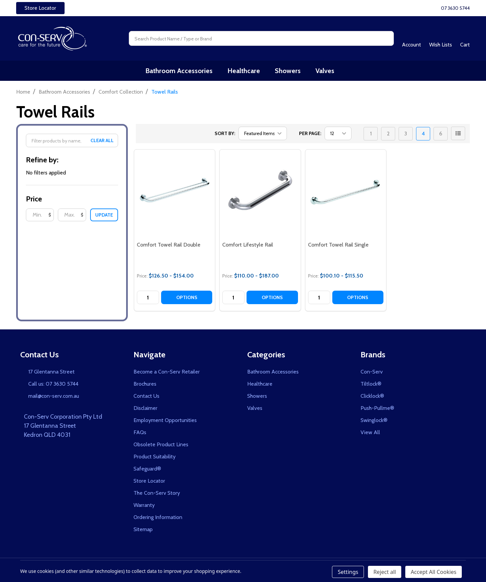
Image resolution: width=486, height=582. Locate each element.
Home (23, 92)
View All (370, 433)
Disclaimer (145, 409)
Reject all (384, 572)
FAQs (140, 433)
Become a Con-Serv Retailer (167, 372)
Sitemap (143, 530)
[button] (40, 8)
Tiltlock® (371, 384)
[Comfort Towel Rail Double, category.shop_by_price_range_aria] (174, 190)
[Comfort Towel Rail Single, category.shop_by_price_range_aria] (345, 190)
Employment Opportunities (165, 421)
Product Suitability (155, 457)
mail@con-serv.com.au (53, 396)
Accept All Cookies (433, 572)
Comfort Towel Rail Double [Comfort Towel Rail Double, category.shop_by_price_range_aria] (168, 245)
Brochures (145, 384)
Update (104, 216)
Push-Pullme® (377, 409)
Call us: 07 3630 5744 (53, 384)
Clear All (102, 141)
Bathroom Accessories (181, 71)
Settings (348, 572)
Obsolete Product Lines (161, 445)
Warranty (144, 506)
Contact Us (146, 396)
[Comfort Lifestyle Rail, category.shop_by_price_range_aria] (260, 190)
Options (186, 298)
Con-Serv (372, 372)
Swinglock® (374, 421)
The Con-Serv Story (157, 493)
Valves (324, 71)
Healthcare (245, 71)
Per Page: (310, 134)
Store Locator (40, 8)
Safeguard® (147, 469)
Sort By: (225, 134)
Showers (288, 71)
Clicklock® (372, 396)
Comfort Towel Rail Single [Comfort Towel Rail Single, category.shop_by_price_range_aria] (338, 245)
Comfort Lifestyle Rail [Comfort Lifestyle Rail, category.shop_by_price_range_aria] (247, 245)
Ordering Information (158, 518)
